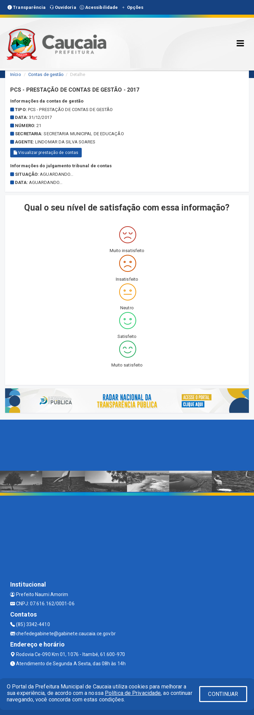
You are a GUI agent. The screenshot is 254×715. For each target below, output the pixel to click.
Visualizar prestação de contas (46, 152)
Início (15, 74)
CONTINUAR (223, 694)
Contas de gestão (46, 74)
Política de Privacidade (133, 693)
